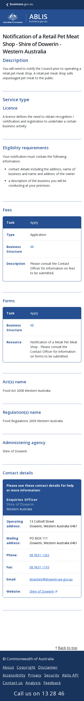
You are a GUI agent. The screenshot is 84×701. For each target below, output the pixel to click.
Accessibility (14, 680)
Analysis (33, 688)
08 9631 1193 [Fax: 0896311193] (39, 567)
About (8, 672)
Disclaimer (48, 672)
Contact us (13, 688)
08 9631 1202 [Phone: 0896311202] (39, 555)
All (32, 247)
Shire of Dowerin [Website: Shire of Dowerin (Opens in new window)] (43, 591)
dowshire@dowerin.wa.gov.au (51, 579)
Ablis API (70, 680)
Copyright (26, 672)
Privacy (34, 680)
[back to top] (42, 653)
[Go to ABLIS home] (25, 18)
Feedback (52, 688)
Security (51, 680)
